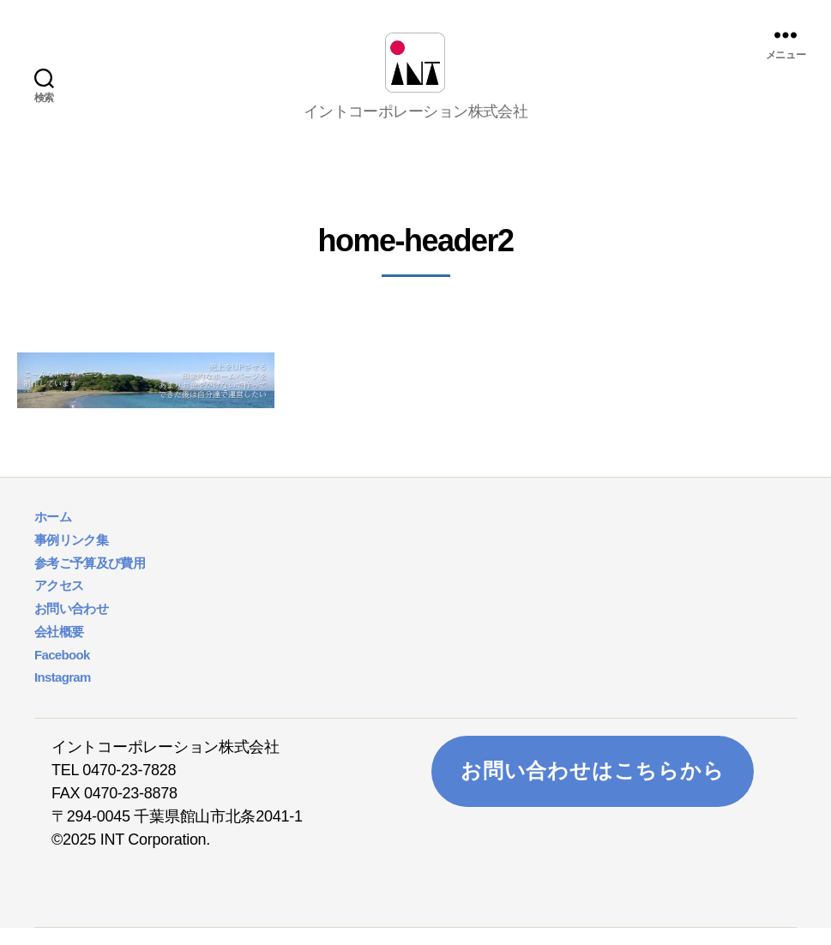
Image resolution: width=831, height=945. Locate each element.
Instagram (62, 694)
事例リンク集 (71, 557)
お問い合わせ (71, 625)
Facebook (62, 672)
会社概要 (58, 648)
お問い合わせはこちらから (593, 787)
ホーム (52, 534)
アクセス (58, 602)
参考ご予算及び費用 (89, 580)
